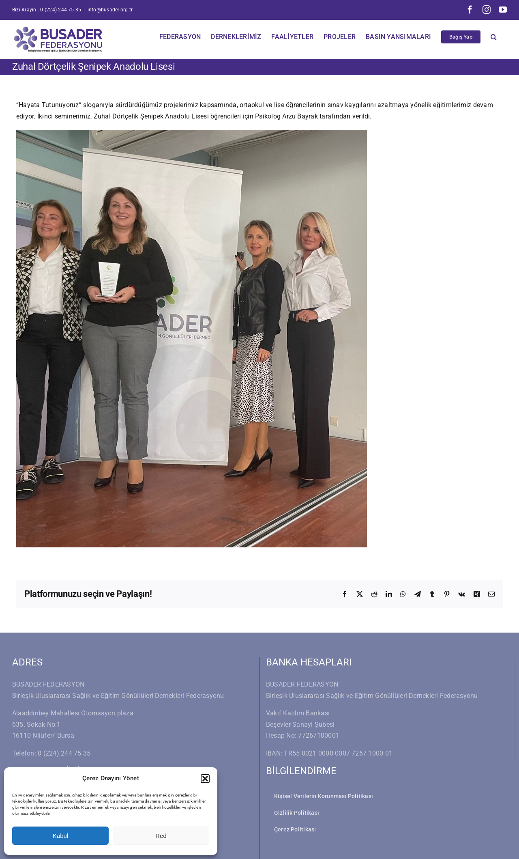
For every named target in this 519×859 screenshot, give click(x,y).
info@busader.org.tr (110, 10)
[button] (205, 779)
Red (161, 835)
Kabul (60, 835)
